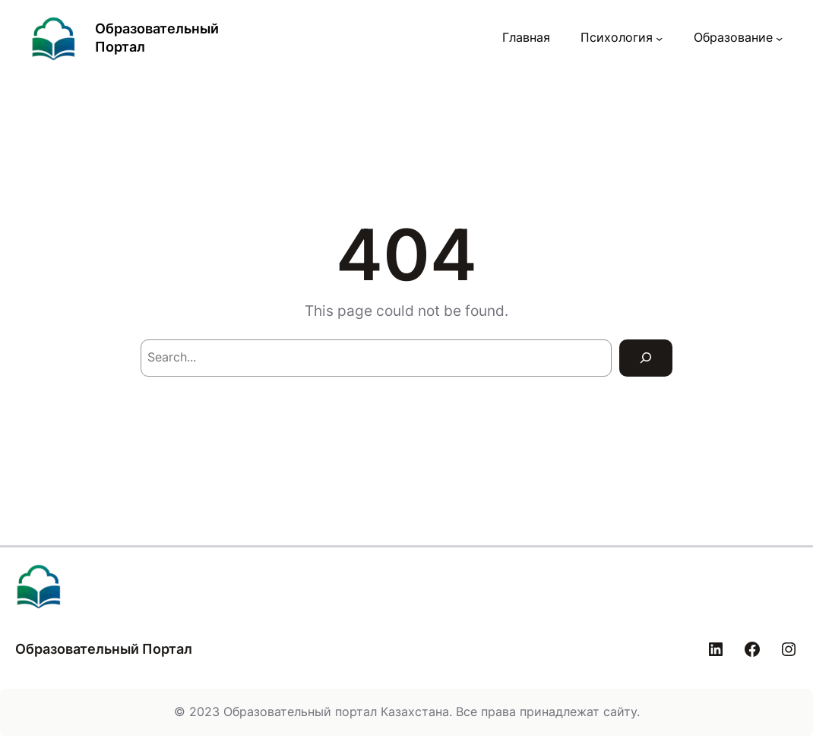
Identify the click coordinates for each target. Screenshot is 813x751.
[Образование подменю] (779, 38)
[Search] (645, 358)
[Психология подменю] (659, 38)
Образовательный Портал (103, 649)
